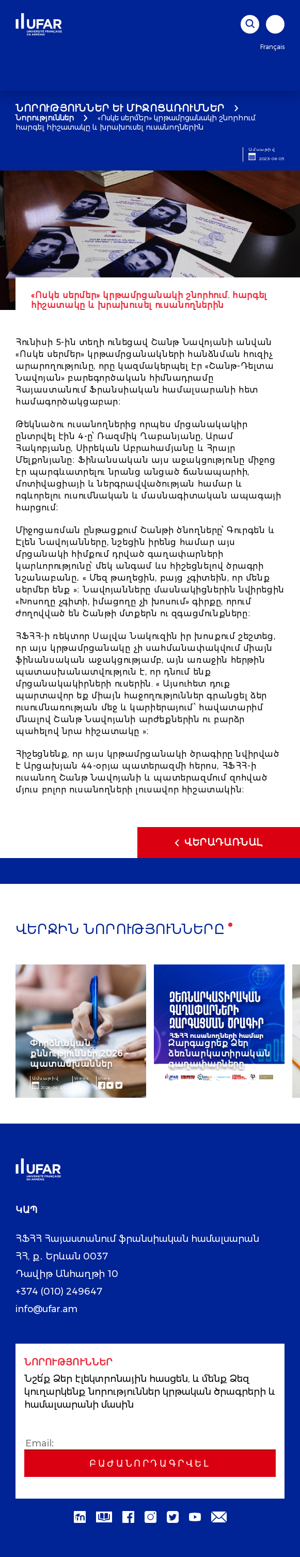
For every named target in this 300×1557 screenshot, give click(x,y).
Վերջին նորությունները (120, 930)
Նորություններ (44, 117)
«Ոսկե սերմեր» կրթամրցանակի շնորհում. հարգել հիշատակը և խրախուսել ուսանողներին (136, 122)
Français (272, 47)
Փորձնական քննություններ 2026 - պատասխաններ (79, 1053)
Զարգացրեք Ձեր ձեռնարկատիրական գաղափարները (219, 1053)
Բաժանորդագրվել (149, 1463)
